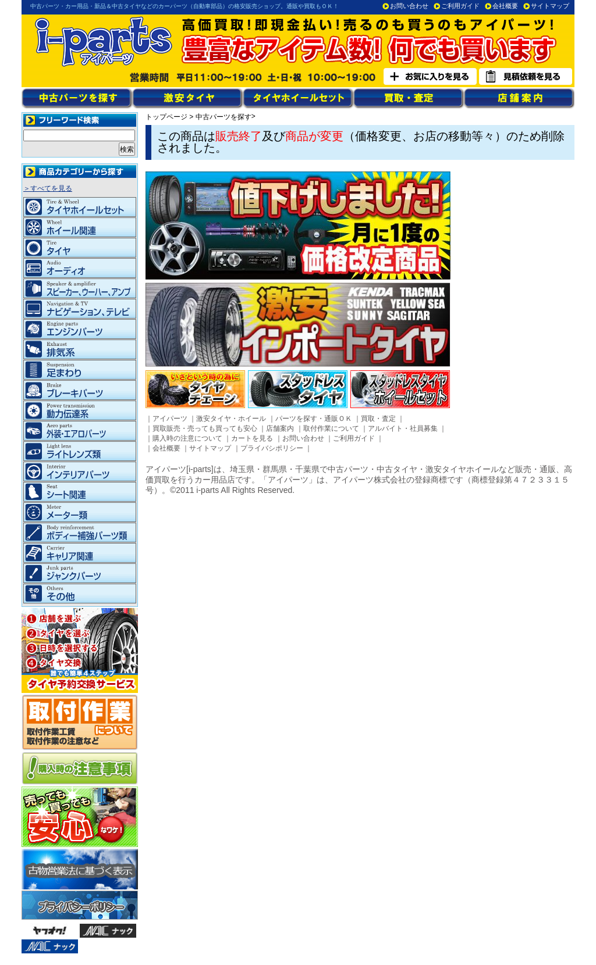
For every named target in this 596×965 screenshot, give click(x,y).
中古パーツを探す (223, 117)
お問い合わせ (409, 5)
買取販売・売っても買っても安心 (204, 428)
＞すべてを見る (47, 188)
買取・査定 (378, 418)
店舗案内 (280, 428)
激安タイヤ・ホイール (231, 418)
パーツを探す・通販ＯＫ (313, 418)
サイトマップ (550, 5)
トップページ (166, 117)
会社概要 (505, 5)
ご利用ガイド (460, 5)
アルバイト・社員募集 (403, 428)
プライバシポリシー (271, 448)
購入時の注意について (187, 438)
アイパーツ (169, 418)
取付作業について (331, 428)
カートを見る (252, 438)
